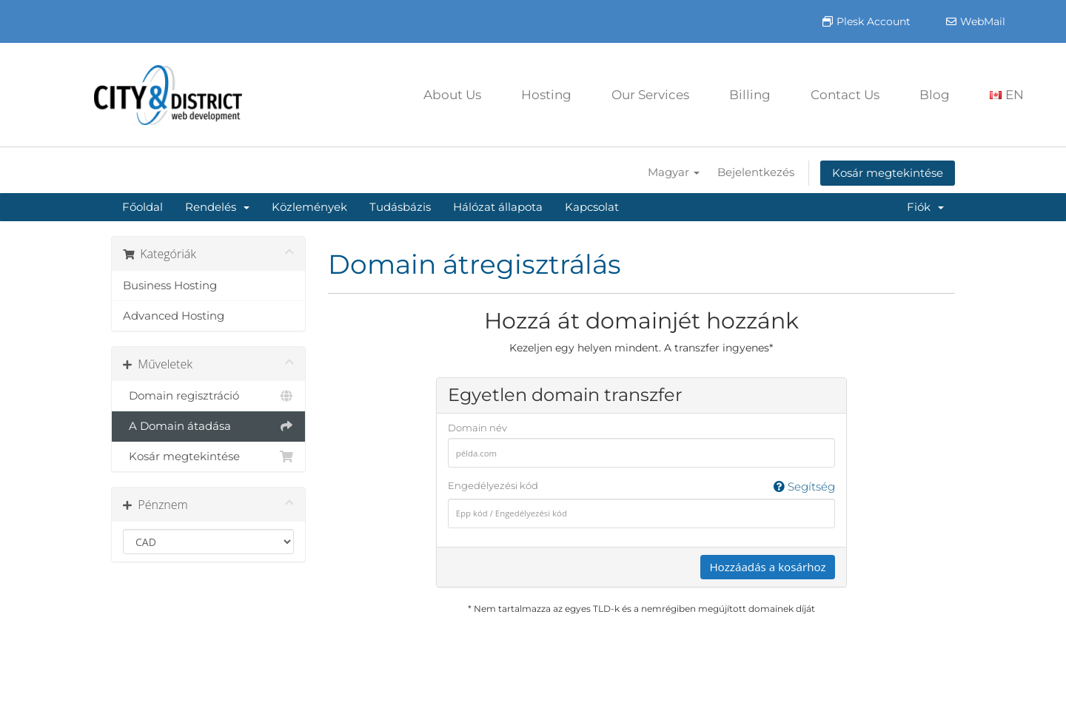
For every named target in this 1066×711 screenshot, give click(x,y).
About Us (452, 94)
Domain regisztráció (208, 396)
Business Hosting (170, 285)
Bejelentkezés (755, 172)
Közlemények (309, 207)
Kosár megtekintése (887, 173)
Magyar (674, 172)
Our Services (650, 94)
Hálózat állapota (498, 207)
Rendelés (217, 207)
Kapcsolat (592, 207)
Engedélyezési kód (641, 486)
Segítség (804, 486)
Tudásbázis (400, 207)
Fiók (925, 207)
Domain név (477, 428)
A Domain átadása (208, 426)
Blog (934, 94)
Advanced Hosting (173, 316)
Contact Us (845, 94)
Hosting (546, 94)
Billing (750, 94)
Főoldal (142, 207)
